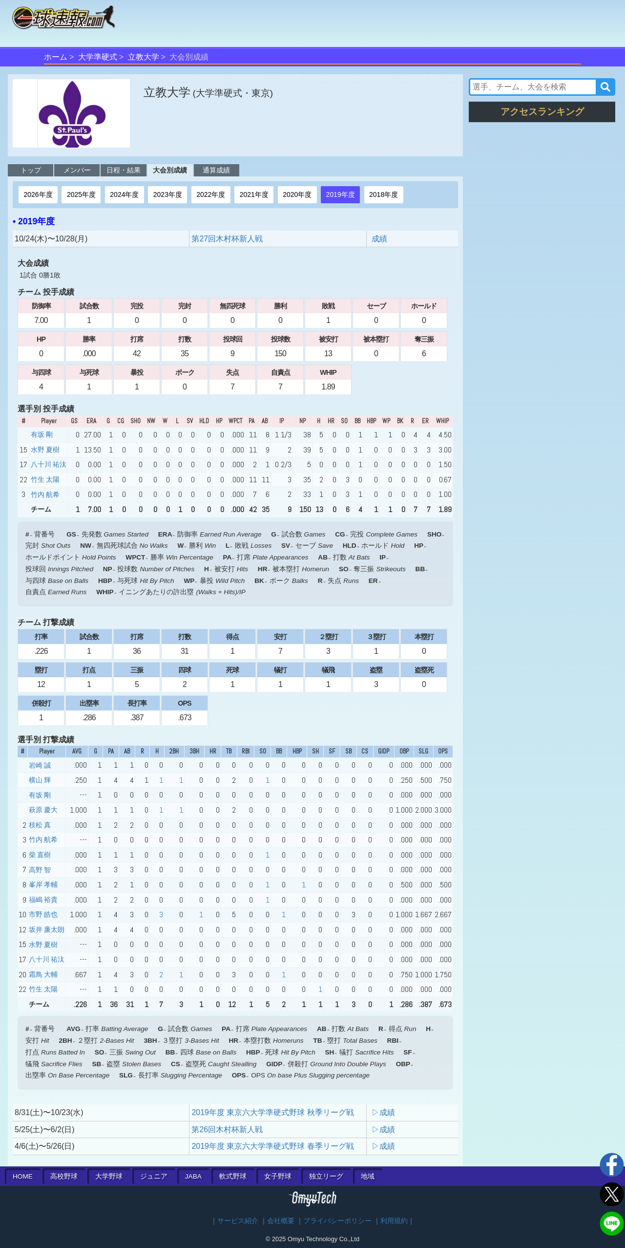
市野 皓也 (43, 914)
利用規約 (394, 1221)
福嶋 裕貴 (43, 899)
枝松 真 (40, 824)
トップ (31, 170)
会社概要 (280, 1221)
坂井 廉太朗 (46, 929)
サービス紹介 (237, 1221)
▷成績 (383, 1112)
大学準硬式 (97, 57)
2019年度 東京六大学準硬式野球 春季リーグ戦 (272, 1146)
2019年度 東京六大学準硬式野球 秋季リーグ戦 (272, 1112)
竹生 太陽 (45, 479)
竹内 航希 (45, 494)
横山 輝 (40, 779)
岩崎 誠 (40, 765)
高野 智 (40, 869)
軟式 (233, 1176)
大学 (109, 1176)
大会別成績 (170, 170)
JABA (193, 1176)
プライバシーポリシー (337, 1221)
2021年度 (254, 194)
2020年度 (297, 194)
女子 (278, 1176)
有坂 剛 (42, 434)
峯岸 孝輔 (43, 884)
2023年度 (167, 194)
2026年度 (37, 194)
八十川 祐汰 (48, 464)
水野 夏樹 (45, 449)
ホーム (55, 57)
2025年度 (81, 194)
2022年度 (210, 194)
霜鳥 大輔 (43, 974)
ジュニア (153, 1176)
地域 (368, 1176)
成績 (379, 239)
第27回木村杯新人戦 (227, 239)
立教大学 (143, 57)
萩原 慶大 (43, 809)
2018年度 (383, 194)
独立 (326, 1176)
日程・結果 (123, 170)
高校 (64, 1176)
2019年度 (340, 194)
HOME (23, 1176)
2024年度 (124, 194)
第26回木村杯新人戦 (227, 1129)
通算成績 (216, 170)
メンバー (77, 170)
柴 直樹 (40, 854)
